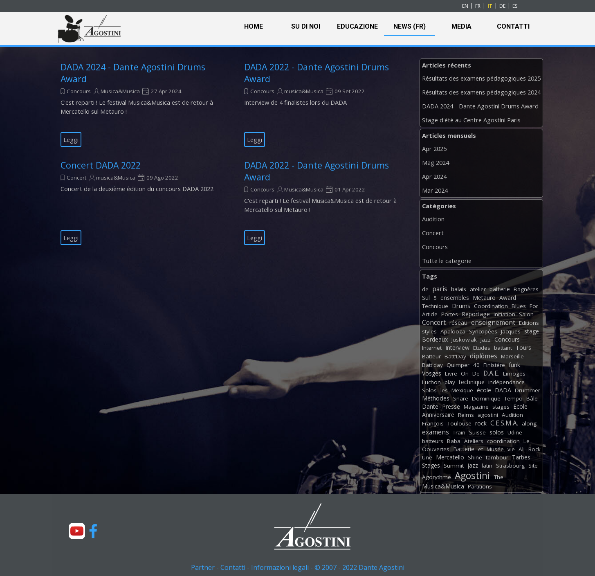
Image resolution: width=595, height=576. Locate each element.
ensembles (454, 298)
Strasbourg (510, 465)
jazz (472, 465)
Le (526, 441)
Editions (529, 322)
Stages (431, 465)
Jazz (485, 339)
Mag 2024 (435, 162)
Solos (429, 390)
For (534, 306)
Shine (475, 457)
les (444, 390)
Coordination (491, 306)
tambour (497, 457)
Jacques (511, 331)
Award (507, 298)
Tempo (513, 398)
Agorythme (436, 477)
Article (430, 314)
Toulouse (459, 423)
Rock (534, 449)
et (480, 449)
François (433, 423)
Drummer (527, 390)
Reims (466, 414)
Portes (449, 314)
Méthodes (435, 398)
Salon (526, 314)
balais (458, 289)
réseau (458, 322)
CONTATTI (513, 26)
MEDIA (461, 26)
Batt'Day (455, 356)
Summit (454, 465)
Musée (495, 449)
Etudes (481, 347)
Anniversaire (438, 414)
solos (496, 432)
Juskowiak (464, 339)
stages (501, 406)
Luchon (431, 382)
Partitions (480, 486)
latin (487, 465)
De (476, 373)
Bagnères (526, 289)
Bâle (532, 398)
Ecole (520, 406)
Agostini (472, 475)
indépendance (506, 382)
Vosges (431, 373)
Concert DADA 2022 (101, 165)
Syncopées (483, 331)
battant (503, 347)
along (529, 423)
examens (435, 432)
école (484, 390)
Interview (457, 347)
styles (429, 331)
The (498, 477)
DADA (503, 390)
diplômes (483, 355)
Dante (430, 406)
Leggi (71, 139)
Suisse (477, 432)
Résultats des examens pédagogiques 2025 (481, 78)
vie (511, 449)
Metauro (484, 298)
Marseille (512, 356)
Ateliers (473, 441)
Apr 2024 (434, 176)
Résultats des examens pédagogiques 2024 (481, 92)
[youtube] (77, 531)
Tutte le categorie (447, 260)
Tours (523, 347)
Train (459, 432)
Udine (514, 432)
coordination (503, 441)
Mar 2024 (435, 190)
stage (531, 331)
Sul (426, 298)
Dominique (486, 398)
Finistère (494, 365)
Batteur (431, 356)
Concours (79, 91)
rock (481, 423)
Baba (453, 441)
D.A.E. (491, 373)
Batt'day (432, 365)
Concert (76, 177)
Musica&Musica (120, 91)
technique (472, 382)
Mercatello (450, 457)
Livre (451, 373)
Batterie (463, 449)
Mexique (462, 390)
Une (427, 457)
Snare (460, 398)
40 (476, 365)
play (450, 382)
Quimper (458, 365)
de (425, 289)
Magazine (476, 406)
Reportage (476, 314)
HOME (253, 26)
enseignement (493, 322)
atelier (478, 289)
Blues (519, 306)
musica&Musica (303, 91)
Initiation (504, 314)
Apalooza (452, 331)
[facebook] (93, 531)
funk (514, 365)
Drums (461, 306)
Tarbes (521, 457)
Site (533, 465)
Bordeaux (435, 339)
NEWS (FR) (409, 26)
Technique (435, 306)
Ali (522, 449)
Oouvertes (435, 449)
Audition (433, 219)
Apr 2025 (434, 148)
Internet (432, 347)
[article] (142, 104)
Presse (451, 406)
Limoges (514, 373)
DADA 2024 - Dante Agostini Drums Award (480, 106)
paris (439, 288)
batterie (499, 289)
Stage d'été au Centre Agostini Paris (471, 120)
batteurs (432, 441)
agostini (488, 414)
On (465, 373)
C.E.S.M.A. (504, 423)
